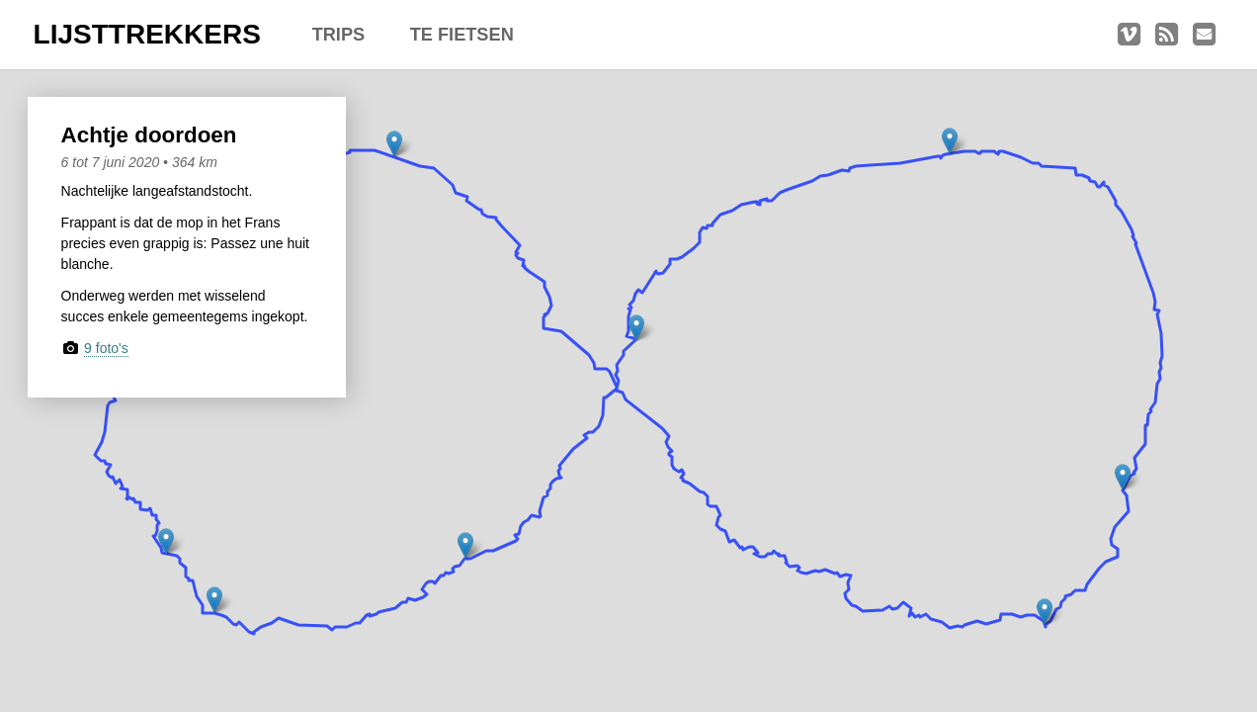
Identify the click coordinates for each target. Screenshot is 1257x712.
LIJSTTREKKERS (147, 34)
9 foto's (106, 348)
